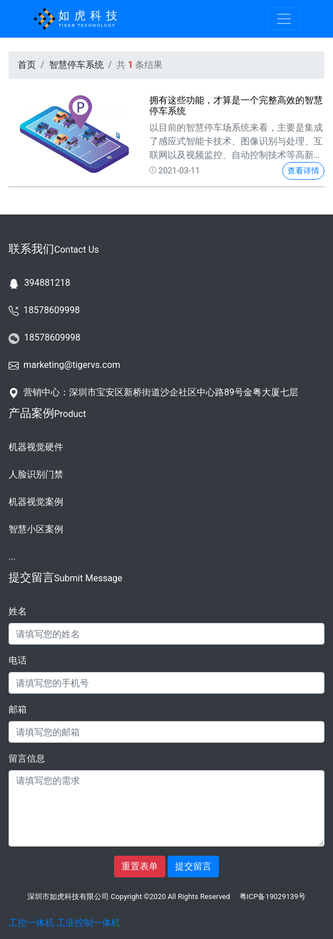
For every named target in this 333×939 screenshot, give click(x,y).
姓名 (18, 611)
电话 (18, 660)
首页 (27, 64)
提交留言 (193, 866)
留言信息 (27, 758)
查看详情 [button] (303, 170)
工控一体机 (31, 922)
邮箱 (18, 709)
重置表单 (139, 866)
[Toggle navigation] (284, 18)
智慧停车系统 (76, 64)
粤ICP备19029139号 (272, 896)
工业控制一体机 (88, 922)
